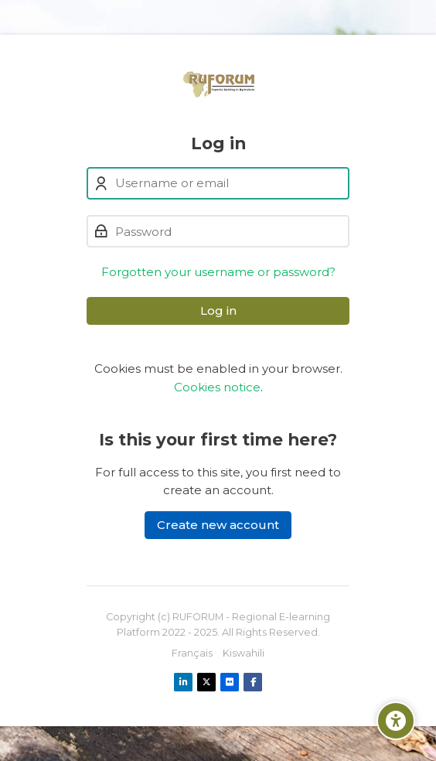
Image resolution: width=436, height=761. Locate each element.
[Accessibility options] (395, 720)
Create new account (218, 524)
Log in (218, 310)
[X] (206, 682)
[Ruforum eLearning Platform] (218, 84)
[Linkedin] (183, 682)
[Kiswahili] (243, 653)
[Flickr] (229, 682)
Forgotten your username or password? (218, 271)
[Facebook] (253, 682)
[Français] (192, 653)
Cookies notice (217, 387)
